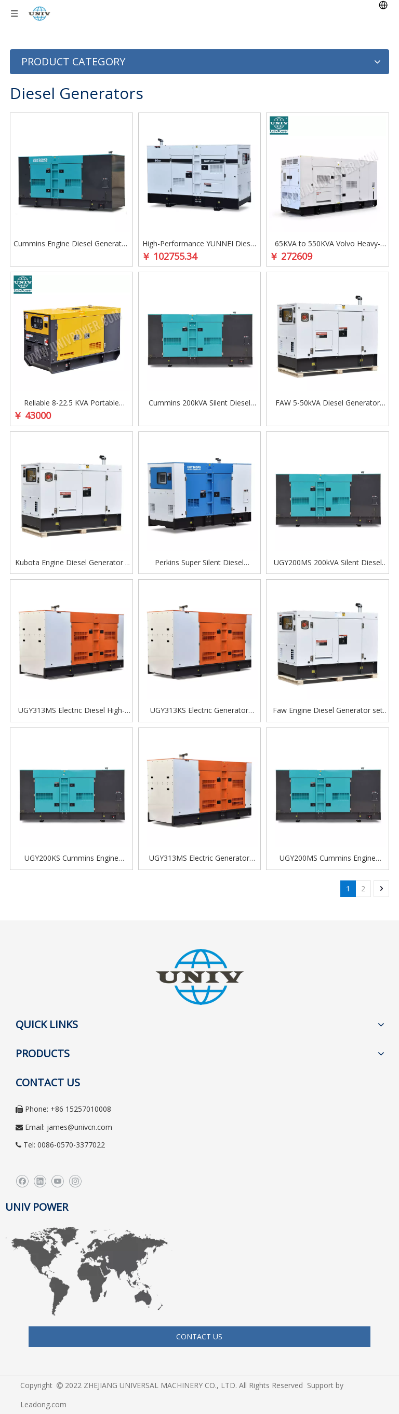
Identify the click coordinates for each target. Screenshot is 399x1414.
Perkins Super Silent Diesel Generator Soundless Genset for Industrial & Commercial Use (199, 563)
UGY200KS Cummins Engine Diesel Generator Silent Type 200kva (71, 858)
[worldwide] (88, 1271)
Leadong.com (43, 1404)
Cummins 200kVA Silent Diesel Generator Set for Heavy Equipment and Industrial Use (199, 403)
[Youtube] (57, 1181)
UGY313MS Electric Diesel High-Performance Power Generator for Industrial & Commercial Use (71, 711)
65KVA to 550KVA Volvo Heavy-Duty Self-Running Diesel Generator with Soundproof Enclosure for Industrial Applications (327, 244)
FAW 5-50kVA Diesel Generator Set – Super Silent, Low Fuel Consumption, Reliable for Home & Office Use (328, 403)
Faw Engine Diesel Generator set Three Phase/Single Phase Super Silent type (328, 711)
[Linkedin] (39, 1181)
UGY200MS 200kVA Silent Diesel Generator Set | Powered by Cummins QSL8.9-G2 (328, 563)
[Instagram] (75, 1181)
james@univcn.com (79, 1127)
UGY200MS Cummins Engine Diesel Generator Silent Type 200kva (328, 858)
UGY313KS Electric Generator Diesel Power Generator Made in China (199, 711)
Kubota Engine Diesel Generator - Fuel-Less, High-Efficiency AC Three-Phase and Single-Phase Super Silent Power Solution (71, 563)
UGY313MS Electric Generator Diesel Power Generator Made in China (199, 858)
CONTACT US (199, 1336)
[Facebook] (22, 1181)
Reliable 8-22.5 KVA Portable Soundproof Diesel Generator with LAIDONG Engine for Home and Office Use (71, 403)
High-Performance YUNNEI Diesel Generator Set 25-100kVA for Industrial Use (199, 244)
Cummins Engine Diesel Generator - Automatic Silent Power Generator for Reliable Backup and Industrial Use (71, 244)
